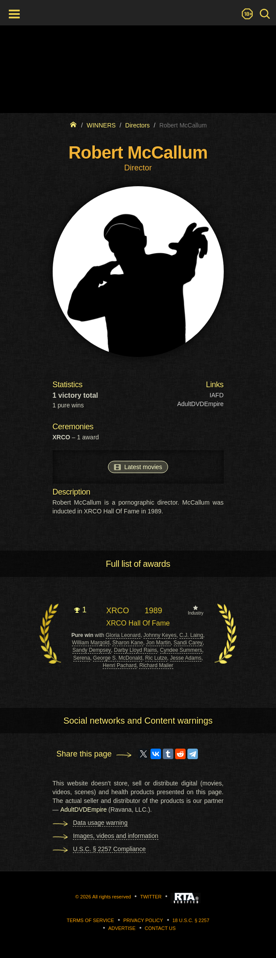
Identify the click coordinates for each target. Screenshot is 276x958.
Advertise (122, 928)
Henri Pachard (119, 665)
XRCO (117, 610)
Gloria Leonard (123, 635)
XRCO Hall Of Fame (138, 623)
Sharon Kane (127, 643)
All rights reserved (111, 896)
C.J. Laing (191, 635)
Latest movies (138, 466)
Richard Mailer (156, 665)
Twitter (150, 896)
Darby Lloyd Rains (135, 650)
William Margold (90, 643)
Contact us (160, 928)
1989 (153, 610)
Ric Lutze (156, 658)
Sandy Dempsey (91, 650)
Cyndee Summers (181, 650)
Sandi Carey (188, 643)
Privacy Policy (143, 920)
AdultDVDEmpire (200, 403)
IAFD (217, 395)
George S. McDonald (117, 658)
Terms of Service (90, 920)
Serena (81, 658)
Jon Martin (158, 643)
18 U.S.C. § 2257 (190, 920)
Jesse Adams (185, 658)
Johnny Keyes (159, 635)
